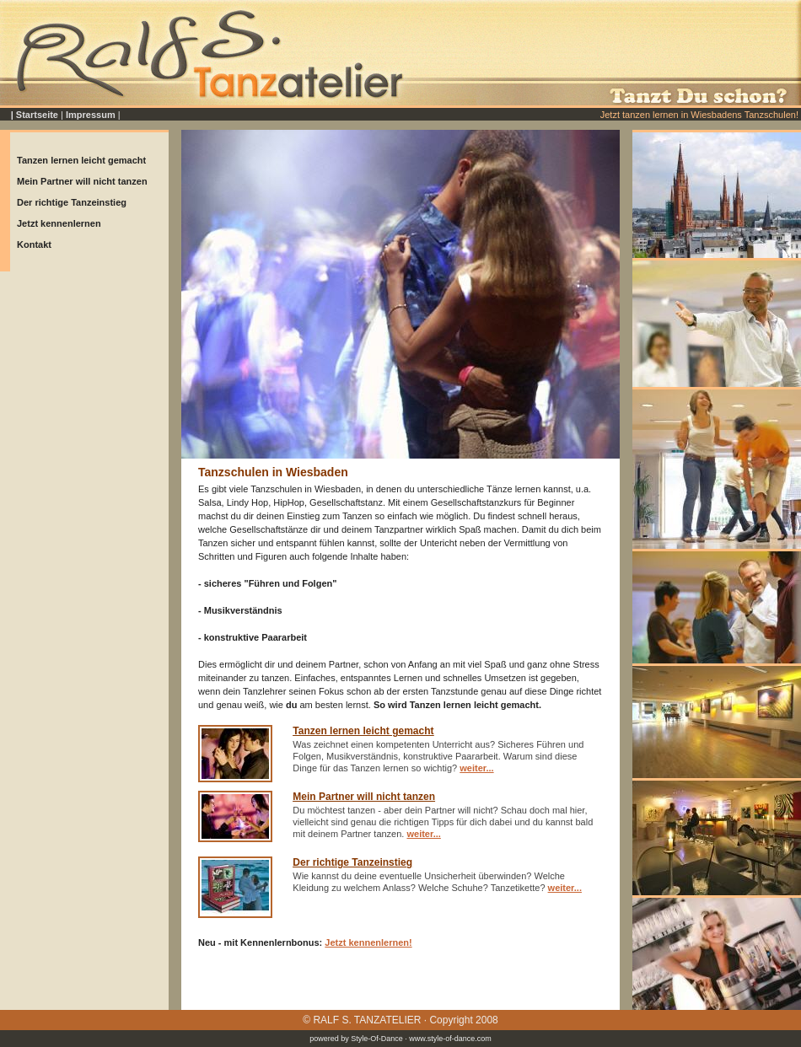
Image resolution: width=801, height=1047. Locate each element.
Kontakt (34, 244)
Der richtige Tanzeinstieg (71, 202)
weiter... (476, 768)
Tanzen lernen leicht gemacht (81, 160)
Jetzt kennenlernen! (368, 942)
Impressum (91, 115)
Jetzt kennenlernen (59, 223)
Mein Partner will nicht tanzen (82, 181)
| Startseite (34, 115)
